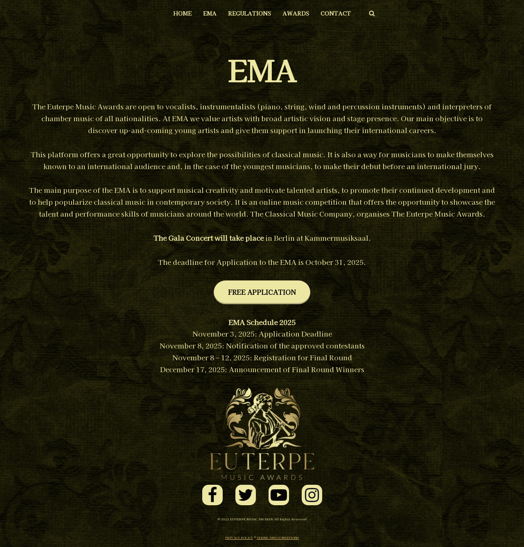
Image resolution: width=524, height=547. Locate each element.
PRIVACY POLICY (239, 537)
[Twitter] (245, 495)
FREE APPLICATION (262, 292)
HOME (182, 13)
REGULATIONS (249, 13)
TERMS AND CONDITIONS (278, 537)
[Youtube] (279, 495)
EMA (210, 13)
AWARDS (295, 13)
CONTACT (336, 13)
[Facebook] (212, 495)
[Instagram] (312, 495)
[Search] (372, 13)
